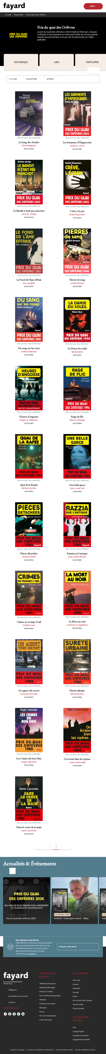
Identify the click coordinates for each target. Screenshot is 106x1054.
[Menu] (93, 6)
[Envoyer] (95, 947)
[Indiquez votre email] (74, 946)
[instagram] (5, 1014)
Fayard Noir (18, 15)
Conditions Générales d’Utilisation (40, 1050)
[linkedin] (23, 1014)
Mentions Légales (17, 1050)
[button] (14, 79)
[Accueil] (14, 6)
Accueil (8, 15)
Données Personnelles (64, 1050)
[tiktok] (18, 1014)
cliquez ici (32, 954)
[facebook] (10, 1014)
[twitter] (14, 1014)
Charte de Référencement (85, 1050)
